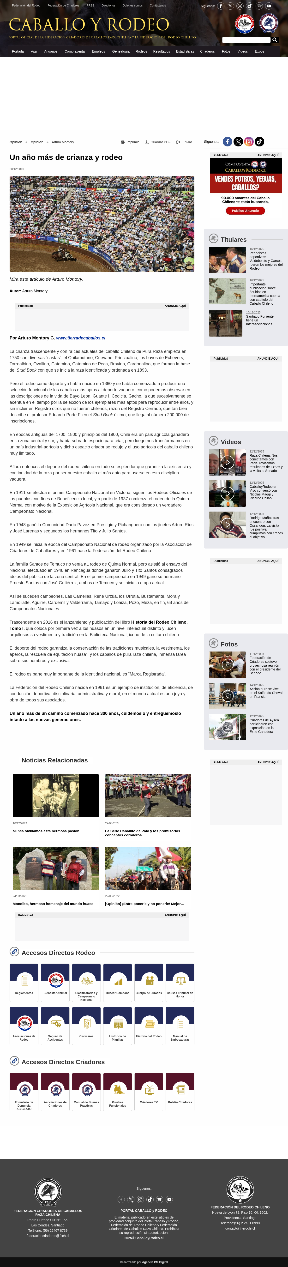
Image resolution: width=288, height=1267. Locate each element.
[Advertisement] (144, 93)
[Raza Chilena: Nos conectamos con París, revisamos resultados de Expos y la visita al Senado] (246, 461)
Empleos (98, 51)
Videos (243, 51)
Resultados (161, 51)
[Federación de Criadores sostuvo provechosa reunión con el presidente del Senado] (246, 663)
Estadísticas (185, 51)
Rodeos (141, 51)
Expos (259, 51)
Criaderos (207, 51)
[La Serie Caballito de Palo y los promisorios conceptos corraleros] (148, 795)
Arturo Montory (63, 142)
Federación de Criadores (63, 5)
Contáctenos (158, 5)
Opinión (16, 142)
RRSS (90, 5)
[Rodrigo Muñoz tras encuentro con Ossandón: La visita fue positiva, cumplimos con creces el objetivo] (246, 525)
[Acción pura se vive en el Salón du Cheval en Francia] (246, 691)
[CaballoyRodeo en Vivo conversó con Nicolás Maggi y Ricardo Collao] (246, 490)
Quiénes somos (133, 5)
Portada (18, 51)
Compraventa (75, 51)
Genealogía (121, 51)
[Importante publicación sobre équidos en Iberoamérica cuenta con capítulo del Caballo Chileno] (246, 291)
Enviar (187, 142)
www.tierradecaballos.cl (80, 338)
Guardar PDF (161, 142)
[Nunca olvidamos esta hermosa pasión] (56, 795)
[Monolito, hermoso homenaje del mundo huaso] (56, 868)
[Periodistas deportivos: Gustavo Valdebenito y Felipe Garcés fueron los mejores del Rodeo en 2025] (246, 258)
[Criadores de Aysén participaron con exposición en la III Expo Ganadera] (246, 724)
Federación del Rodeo (26, 5)
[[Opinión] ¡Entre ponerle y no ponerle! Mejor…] (148, 868)
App (34, 51)
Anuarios (50, 51)
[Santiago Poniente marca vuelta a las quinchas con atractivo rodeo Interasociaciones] (242, 318)
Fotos (226, 51)
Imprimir (133, 142)
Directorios (108, 5)
